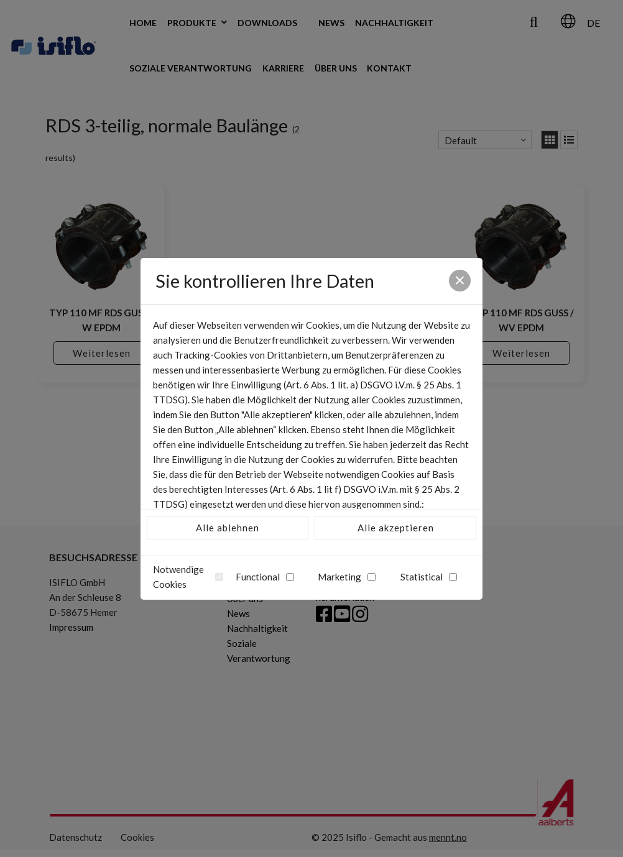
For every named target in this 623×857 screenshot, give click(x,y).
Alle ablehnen (227, 527)
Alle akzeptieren (396, 527)
